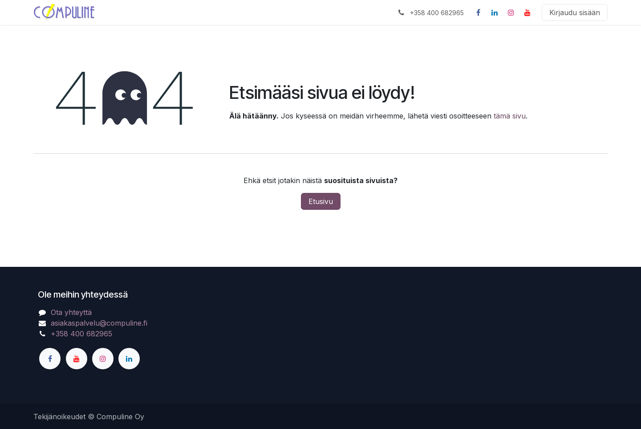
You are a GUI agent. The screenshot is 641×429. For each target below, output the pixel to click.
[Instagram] (511, 12)
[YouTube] (527, 12)
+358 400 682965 (81, 333)
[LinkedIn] (494, 12)
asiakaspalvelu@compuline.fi (99, 323)
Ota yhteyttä (71, 312)
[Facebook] (478, 12)
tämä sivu (510, 115)
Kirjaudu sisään (574, 12)
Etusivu (320, 201)
